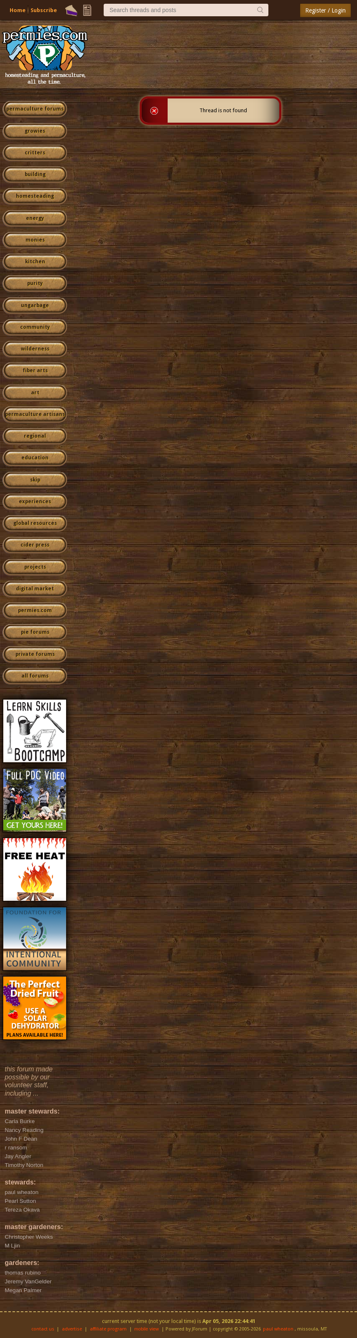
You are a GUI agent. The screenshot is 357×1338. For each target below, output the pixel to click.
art (35, 393)
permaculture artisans (35, 414)
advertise (72, 1329)
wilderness (35, 349)
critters (35, 153)
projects (35, 567)
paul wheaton (278, 1329)
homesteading (35, 196)
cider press (34, 545)
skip (35, 480)
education (34, 458)
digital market (35, 589)
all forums (34, 676)
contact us (42, 1329)
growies (35, 131)
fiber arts (35, 370)
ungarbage (35, 305)
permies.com (35, 610)
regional (35, 436)
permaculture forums (35, 109)
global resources (35, 523)
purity (35, 283)
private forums (35, 654)
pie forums (35, 632)
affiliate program (108, 1329)
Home (18, 10)
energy (35, 218)
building (35, 174)
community (35, 327)
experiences (35, 501)
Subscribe (44, 10)
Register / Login (325, 10)
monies (35, 240)
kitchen (35, 262)
